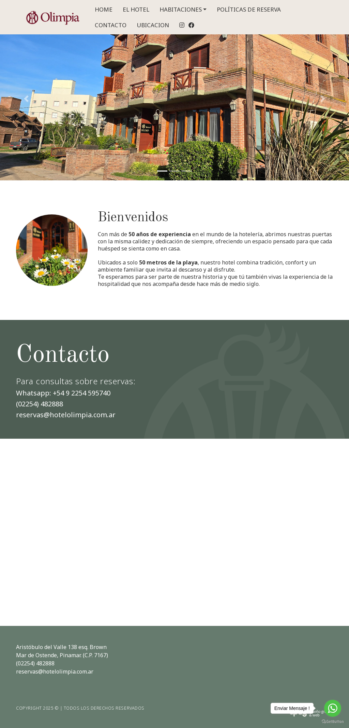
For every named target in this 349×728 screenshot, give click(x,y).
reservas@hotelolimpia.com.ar (66, 414)
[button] (26, 98)
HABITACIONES (181, 9)
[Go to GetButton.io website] (333, 721)
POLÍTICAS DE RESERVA (249, 9)
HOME (103, 9)
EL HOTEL (136, 9)
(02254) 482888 (39, 403)
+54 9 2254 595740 (81, 393)
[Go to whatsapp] (332, 708)
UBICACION (153, 25)
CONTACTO (110, 25)
